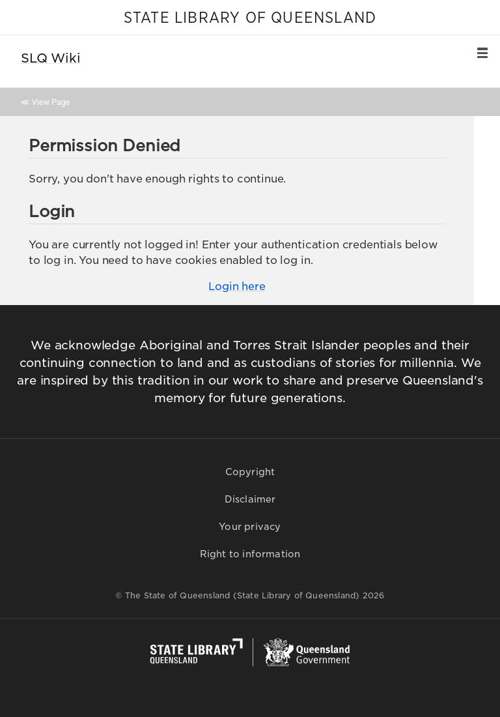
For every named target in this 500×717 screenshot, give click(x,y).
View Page (51, 102)
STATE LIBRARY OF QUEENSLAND (250, 18)
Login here (236, 286)
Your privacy (250, 526)
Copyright (250, 472)
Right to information (250, 554)
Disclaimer (250, 499)
